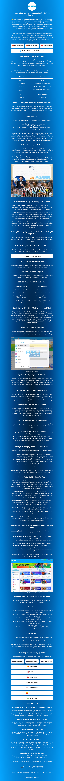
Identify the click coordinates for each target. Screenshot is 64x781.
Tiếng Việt (33, 777)
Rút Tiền (45, 772)
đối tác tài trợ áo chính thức (25, 205)
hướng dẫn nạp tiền (37, 321)
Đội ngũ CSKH (34, 438)
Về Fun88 (27, 161)
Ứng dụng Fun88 (16, 265)
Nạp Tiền (39, 772)
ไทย (38, 777)
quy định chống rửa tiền (41, 140)
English (27, 777)
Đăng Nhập (26, 772)
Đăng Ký (33, 772)
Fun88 (13, 772)
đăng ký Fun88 (40, 450)
